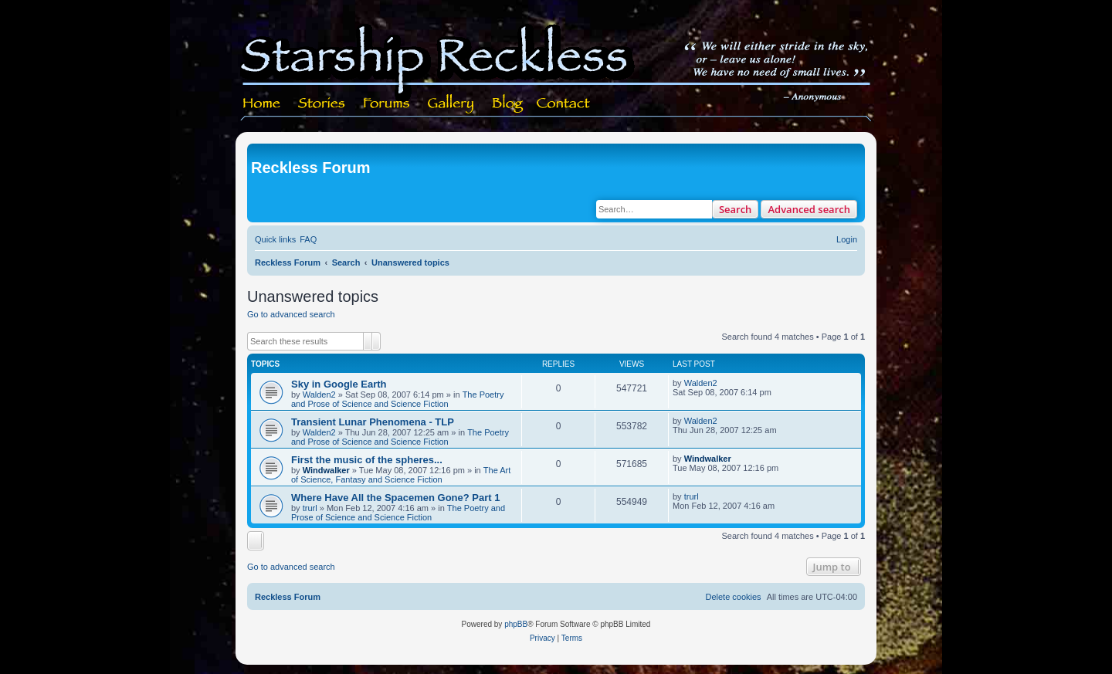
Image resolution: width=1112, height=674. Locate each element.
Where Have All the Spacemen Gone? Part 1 (395, 497)
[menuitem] (308, 239)
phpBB (515, 624)
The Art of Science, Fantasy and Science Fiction (400, 475)
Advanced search (809, 209)
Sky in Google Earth (339, 384)
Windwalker (326, 470)
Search (735, 209)
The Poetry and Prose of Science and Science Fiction (397, 399)
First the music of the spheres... (366, 460)
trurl (310, 508)
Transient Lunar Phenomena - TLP (372, 422)
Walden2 (319, 394)
